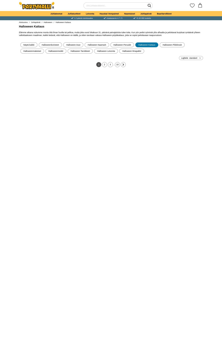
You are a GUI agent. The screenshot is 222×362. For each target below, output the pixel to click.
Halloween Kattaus (63, 22)
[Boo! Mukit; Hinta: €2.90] (65, 132)
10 (118, 65)
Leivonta (90, 14)
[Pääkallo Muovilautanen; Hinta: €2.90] (34, 224)
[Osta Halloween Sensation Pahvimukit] (96, 336)
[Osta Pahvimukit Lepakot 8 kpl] (34, 336)
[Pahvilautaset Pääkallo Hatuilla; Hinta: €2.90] (65, 178)
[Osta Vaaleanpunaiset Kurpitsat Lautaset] (34, 152)
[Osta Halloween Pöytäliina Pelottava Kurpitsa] (126, 106)
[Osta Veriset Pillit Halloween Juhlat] (188, 244)
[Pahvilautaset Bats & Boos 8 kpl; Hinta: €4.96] (157, 224)
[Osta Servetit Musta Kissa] (126, 198)
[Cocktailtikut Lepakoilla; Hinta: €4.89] (188, 178)
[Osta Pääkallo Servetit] (157, 198)
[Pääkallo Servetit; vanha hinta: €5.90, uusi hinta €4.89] (157, 178)
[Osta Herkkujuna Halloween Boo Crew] (188, 152)
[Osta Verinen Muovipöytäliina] (65, 336)
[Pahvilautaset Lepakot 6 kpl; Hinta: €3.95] (157, 316)
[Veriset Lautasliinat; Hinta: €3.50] (188, 270)
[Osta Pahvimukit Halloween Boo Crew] (126, 152)
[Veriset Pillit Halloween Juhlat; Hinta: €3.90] (188, 224)
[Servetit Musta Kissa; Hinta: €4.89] (126, 178)
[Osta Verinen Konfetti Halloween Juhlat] (96, 290)
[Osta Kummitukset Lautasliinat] (96, 106)
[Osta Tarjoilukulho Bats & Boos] (157, 290)
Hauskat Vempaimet (109, 14)
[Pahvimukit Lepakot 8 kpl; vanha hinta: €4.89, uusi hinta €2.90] (34, 316)
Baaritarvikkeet (164, 14)
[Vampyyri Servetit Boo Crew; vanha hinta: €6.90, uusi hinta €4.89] (96, 132)
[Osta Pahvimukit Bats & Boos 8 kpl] (65, 290)
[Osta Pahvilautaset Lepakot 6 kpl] (157, 336)
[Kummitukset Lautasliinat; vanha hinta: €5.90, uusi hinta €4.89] (96, 86)
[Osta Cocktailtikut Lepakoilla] (188, 198)
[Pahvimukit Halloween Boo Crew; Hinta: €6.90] (126, 132)
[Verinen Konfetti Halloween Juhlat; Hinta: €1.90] (96, 270)
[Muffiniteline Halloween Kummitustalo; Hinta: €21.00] (96, 224)
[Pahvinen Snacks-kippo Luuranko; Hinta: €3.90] (34, 86)
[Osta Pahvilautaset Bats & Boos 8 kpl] (157, 244)
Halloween (48, 22)
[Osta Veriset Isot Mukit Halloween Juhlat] (126, 244)
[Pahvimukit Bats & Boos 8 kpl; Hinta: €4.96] (65, 270)
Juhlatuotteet (74, 14)
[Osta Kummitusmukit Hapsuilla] (65, 244)
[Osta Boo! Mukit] (65, 152)
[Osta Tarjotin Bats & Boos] (34, 290)
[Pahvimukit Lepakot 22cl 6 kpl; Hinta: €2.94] (188, 316)
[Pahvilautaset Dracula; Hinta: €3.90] (34, 178)
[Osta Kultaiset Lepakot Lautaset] (188, 106)
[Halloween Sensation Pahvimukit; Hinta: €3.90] (96, 316)
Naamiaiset (129, 14)
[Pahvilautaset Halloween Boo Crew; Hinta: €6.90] (157, 132)
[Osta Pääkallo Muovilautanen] (34, 244)
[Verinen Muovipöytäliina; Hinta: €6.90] (65, 316)
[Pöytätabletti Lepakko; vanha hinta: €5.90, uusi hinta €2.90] (126, 316)
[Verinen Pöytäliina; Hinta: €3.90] (126, 270)
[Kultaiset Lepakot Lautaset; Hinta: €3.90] (188, 86)
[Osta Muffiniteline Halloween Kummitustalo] (96, 244)
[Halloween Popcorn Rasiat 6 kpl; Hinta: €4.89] (96, 178)
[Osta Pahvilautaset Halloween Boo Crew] (157, 152)
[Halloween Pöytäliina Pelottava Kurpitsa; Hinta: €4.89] (126, 86)
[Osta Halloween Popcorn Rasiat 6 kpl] (96, 198)
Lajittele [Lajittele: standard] (189, 58)
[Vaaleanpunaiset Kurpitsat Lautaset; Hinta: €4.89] (34, 132)
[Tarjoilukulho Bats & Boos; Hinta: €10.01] (157, 270)
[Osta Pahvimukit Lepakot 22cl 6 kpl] (188, 336)
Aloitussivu (23, 22)
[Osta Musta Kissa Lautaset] (157, 106)
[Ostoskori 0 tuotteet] (200, 5)
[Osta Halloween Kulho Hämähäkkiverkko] (65, 106)
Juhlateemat (56, 14)
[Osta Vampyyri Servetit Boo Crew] (96, 152)
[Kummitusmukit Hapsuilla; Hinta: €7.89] (65, 224)
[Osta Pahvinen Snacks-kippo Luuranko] (34, 106)
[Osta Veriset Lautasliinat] (188, 290)
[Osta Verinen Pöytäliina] (126, 290)
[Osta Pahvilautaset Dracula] (34, 198)
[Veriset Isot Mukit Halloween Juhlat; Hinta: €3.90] (126, 224)
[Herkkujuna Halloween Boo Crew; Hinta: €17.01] (188, 132)
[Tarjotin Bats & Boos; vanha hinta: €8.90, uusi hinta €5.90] (34, 270)
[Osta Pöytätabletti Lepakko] (126, 336)
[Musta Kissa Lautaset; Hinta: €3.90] (157, 86)
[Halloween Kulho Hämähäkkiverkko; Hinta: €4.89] (65, 86)
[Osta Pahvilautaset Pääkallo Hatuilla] (65, 198)
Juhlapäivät (146, 14)
